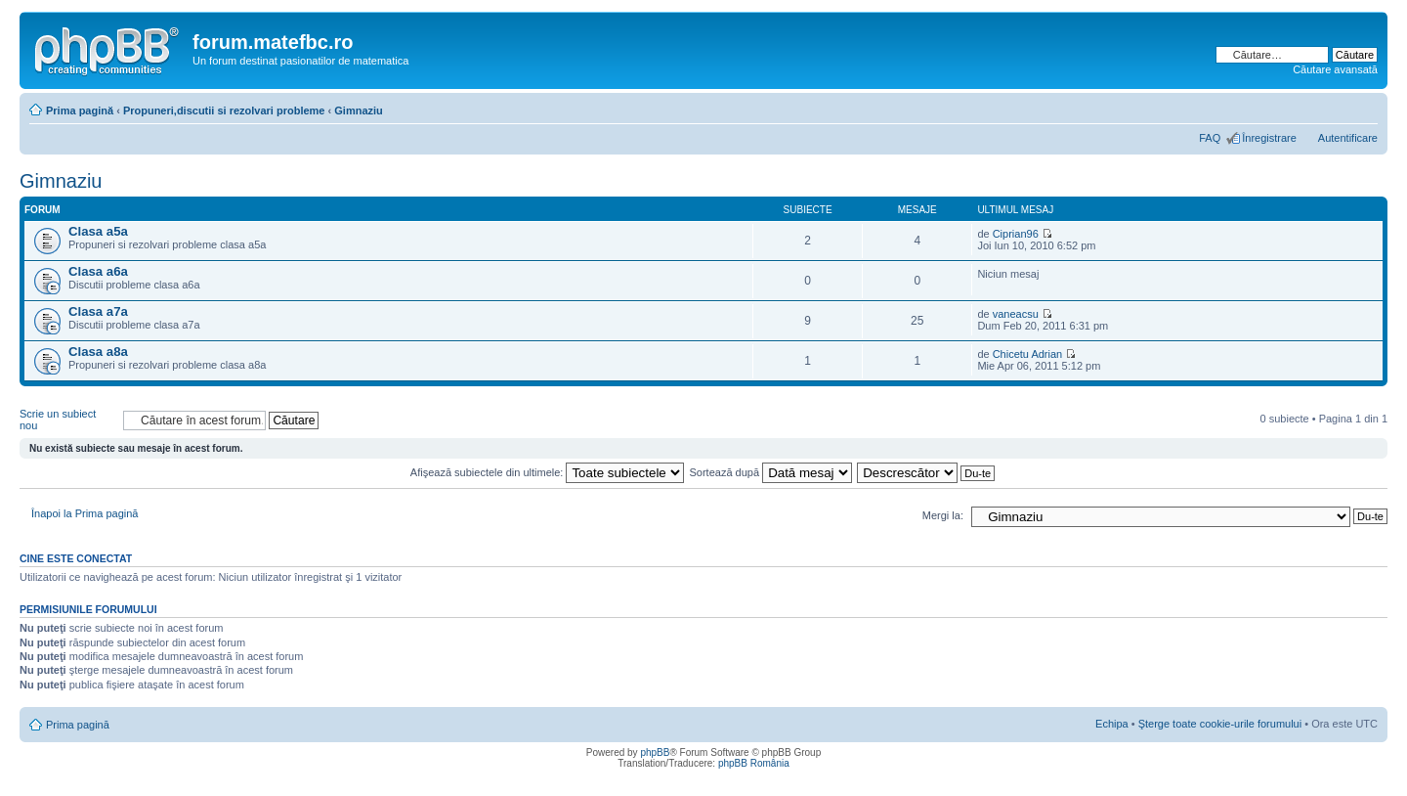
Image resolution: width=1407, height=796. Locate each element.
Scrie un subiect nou (66, 420)
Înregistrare (1269, 138)
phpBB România (753, 763)
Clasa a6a (98, 271)
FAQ (1209, 138)
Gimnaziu (358, 110)
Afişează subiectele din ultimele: (547, 472)
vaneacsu (1016, 314)
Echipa (1112, 724)
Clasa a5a (98, 231)
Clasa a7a (98, 311)
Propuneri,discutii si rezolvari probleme (224, 110)
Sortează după (771, 472)
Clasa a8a (98, 351)
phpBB (654, 752)
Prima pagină (79, 110)
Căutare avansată (1335, 69)
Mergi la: (942, 515)
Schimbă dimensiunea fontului (1363, 106)
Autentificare (1348, 138)
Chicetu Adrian (1028, 354)
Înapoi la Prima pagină (84, 513)
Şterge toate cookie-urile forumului (1220, 724)
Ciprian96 (1016, 234)
